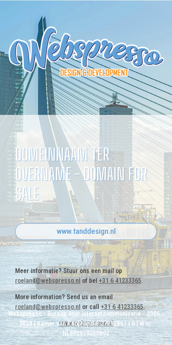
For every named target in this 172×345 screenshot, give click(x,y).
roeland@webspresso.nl (47, 281)
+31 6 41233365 (120, 281)
